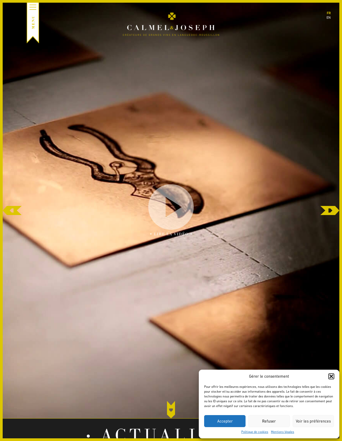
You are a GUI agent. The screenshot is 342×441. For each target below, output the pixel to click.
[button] (331, 376)
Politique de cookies (254, 432)
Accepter (225, 421)
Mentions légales (282, 432)
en (329, 17)
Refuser (269, 421)
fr (329, 13)
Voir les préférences (313, 421)
